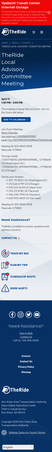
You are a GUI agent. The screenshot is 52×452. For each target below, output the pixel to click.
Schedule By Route (18, 277)
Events (26, 42)
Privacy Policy (26, 366)
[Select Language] (18, 447)
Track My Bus (15, 253)
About (15, 42)
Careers (26, 355)
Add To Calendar (15, 119)
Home (4, 42)
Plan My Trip (14, 265)
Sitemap (26, 372)
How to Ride (26, 333)
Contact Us (9, 237)
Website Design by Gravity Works (23, 432)
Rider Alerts (14, 288)
